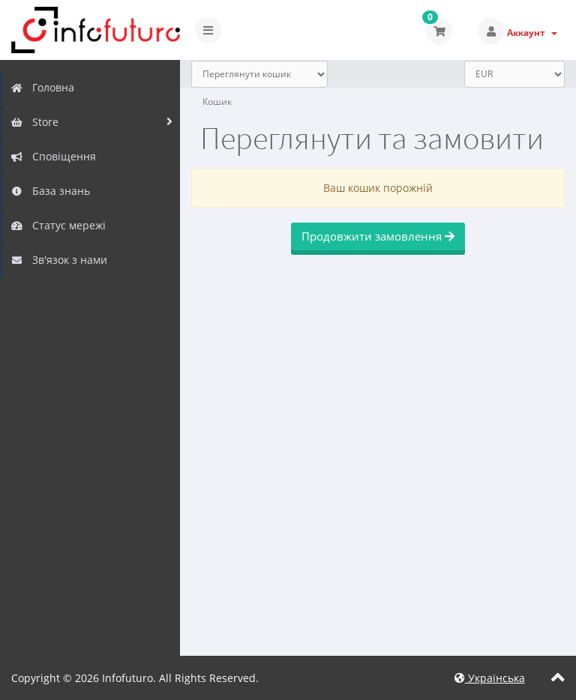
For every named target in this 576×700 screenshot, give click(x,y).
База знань (50, 191)
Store (34, 122)
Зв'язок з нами (58, 260)
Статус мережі (58, 225)
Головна (42, 87)
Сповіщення (53, 156)
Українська (489, 678)
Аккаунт (532, 32)
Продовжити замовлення (378, 236)
